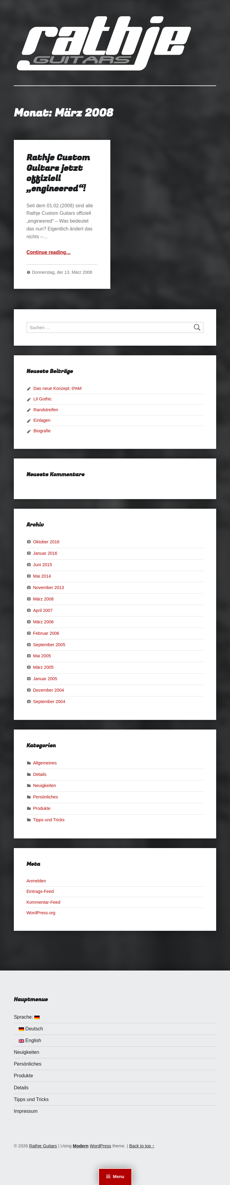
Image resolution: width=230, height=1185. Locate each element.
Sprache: (27, 1017)
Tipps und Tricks (49, 819)
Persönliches (45, 797)
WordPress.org (40, 912)
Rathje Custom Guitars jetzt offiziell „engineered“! (58, 173)
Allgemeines (45, 762)
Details (39, 774)
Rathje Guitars (43, 1145)
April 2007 (43, 610)
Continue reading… (48, 252)
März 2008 (43, 599)
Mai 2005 (42, 655)
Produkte (42, 808)
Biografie (42, 430)
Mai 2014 (42, 576)
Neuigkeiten (44, 785)
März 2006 (43, 621)
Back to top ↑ (142, 1145)
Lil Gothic (42, 399)
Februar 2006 (46, 633)
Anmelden (36, 880)
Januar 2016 (45, 553)
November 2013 (48, 587)
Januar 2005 (45, 678)
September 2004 (49, 701)
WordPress (100, 1145)
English (30, 1040)
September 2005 (49, 644)
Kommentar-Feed (43, 902)
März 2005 (43, 667)
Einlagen (41, 420)
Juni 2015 (42, 564)
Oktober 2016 (46, 541)
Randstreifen (45, 409)
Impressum (26, 1111)
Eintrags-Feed (40, 891)
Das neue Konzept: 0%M (57, 388)
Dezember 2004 (48, 690)
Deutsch (31, 1028)
